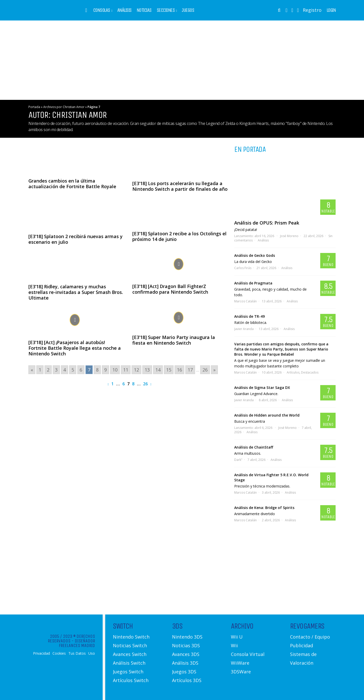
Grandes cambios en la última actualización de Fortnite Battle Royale (72, 183)
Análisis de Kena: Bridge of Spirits (264, 507)
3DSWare (241, 672)
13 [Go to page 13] (147, 370)
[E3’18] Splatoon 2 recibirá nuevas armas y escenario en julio (75, 239)
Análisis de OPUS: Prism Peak (266, 223)
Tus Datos (77, 653)
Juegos (188, 10)
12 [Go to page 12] (136, 370)
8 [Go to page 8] (97, 370)
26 (145, 384)
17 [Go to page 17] (190, 370)
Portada (34, 107)
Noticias (144, 10)
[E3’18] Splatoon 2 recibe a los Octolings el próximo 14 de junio (179, 236)
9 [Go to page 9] (105, 370)
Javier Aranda (244, 329)
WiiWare (240, 663)
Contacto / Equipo (310, 637)
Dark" (238, 460)
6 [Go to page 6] (81, 370)
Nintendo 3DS (187, 637)
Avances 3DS (185, 654)
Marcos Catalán (245, 301)
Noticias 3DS (186, 645)
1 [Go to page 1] (40, 370)
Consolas (101, 10)
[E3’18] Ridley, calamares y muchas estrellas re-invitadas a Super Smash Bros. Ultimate (75, 292)
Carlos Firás (242, 268)
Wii (234, 645)
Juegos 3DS (184, 672)
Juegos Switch (128, 672)
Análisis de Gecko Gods (254, 255)
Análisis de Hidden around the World (266, 415)
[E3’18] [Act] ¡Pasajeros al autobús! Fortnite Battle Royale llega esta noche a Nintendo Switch (74, 348)
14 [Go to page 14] (157, 370)
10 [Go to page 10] (114, 370)
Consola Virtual (247, 654)
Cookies (59, 653)
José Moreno (289, 236)
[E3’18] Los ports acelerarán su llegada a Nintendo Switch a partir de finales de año (180, 186)
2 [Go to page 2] (48, 370)
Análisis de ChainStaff (253, 447)
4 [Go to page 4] (64, 370)
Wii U (237, 637)
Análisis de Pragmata (253, 283)
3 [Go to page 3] (56, 370)
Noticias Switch (130, 645)
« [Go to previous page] (32, 370)
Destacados (309, 372)
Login (331, 10)
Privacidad (41, 653)
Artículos (293, 372)
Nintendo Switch (131, 637)
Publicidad (301, 645)
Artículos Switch (130, 680)
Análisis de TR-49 (249, 316)
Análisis (124, 10)
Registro (312, 10)
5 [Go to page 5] (72, 370)
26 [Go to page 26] (205, 370)
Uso (91, 653)
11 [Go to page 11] (125, 370)
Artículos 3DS (186, 680)
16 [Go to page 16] (179, 370)
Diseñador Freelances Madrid (77, 643)
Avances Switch (129, 654)
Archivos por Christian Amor (63, 107)
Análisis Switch (129, 663)
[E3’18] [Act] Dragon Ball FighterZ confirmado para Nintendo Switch (170, 289)
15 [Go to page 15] (168, 370)
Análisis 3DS (185, 663)
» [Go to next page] (214, 370)
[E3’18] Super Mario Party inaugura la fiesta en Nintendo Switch (173, 340)
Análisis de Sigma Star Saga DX (262, 387)
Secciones (166, 10)
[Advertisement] (182, 60)
